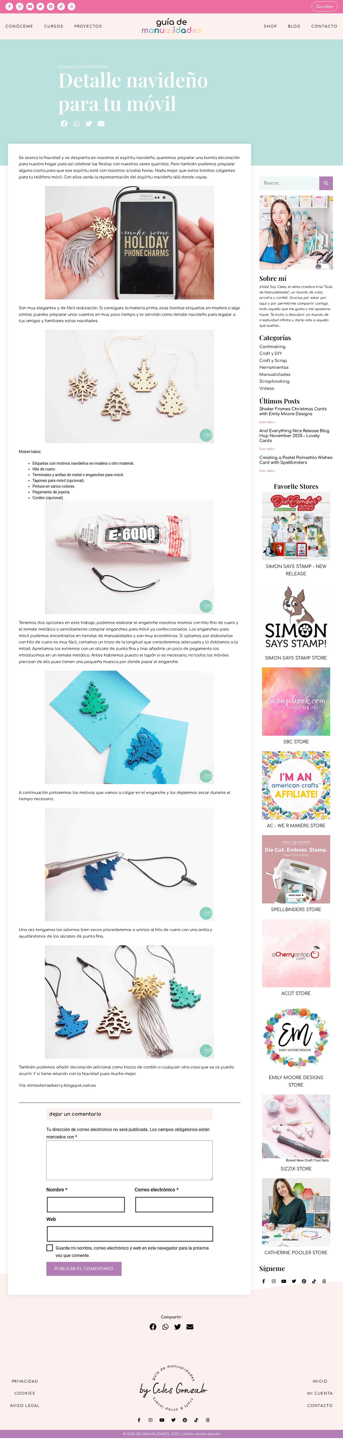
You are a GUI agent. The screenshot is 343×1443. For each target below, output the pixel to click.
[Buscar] (326, 183)
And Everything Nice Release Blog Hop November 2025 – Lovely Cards (294, 435)
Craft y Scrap (273, 360)
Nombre (56, 1189)
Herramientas (273, 367)
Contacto (324, 26)
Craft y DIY (270, 353)
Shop (270, 26)
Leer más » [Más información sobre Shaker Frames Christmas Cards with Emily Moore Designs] (267, 421)
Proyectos (88, 26)
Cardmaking (272, 346)
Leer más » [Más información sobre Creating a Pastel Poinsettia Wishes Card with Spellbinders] (267, 470)
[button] (64, 123)
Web (51, 1218)
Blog (294, 26)
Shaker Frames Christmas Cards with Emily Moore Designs (293, 411)
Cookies (27, 1393)
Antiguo (66, 66)
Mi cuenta (318, 1393)
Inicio (318, 1381)
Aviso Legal (27, 1406)
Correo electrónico (157, 1189)
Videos (266, 388)
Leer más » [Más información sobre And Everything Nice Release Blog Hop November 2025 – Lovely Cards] (267, 448)
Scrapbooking (274, 381)
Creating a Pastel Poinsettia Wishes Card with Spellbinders (295, 460)
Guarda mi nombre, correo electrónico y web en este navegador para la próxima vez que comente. (132, 1251)
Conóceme (19, 26)
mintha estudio (207, 1433)
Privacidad (27, 1381)
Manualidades (92, 66)
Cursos (54, 26)
